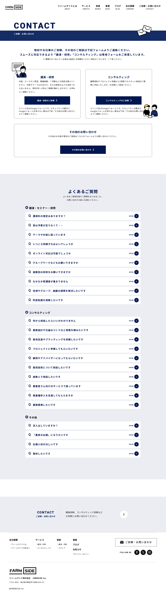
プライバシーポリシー (81, 554)
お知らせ (77, 549)
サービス (86, 5)
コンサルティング (44, 548)
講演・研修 (41, 544)
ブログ (118, 5)
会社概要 (130, 5)
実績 (98, 5)
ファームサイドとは (67, 5)
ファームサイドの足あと (20, 548)
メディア (62, 548)
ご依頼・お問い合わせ (150, 5)
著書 (107, 5)
